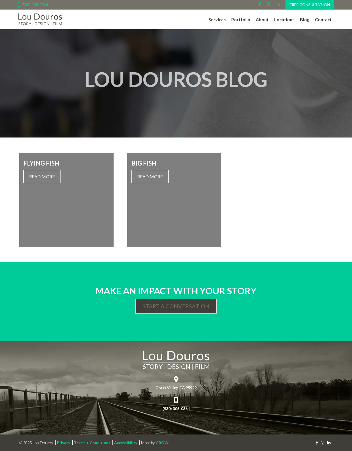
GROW (162, 442)
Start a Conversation (176, 306)
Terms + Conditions (92, 442)
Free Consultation (310, 4)
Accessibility (125, 442)
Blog (304, 19)
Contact (323, 19)
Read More (42, 176)
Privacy (63, 442)
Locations (284, 19)
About (262, 19)
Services (217, 19)
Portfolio (240, 19)
